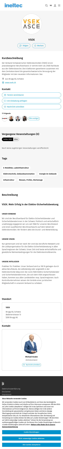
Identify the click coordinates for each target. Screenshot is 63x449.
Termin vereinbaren (14, 95)
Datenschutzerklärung (11, 389)
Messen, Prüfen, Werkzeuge (31, 180)
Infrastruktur (8, 180)
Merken (39, 45)
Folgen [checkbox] (23, 45)
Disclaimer (6, 392)
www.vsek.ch (9, 82)
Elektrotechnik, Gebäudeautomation (19, 174)
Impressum (6, 394)
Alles (16, 139)
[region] (31, 422)
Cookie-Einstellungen (31, 432)
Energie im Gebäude (47, 174)
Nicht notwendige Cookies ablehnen (31, 438)
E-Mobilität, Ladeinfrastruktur (16, 168)
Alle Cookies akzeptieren (31, 445)
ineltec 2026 (7, 139)
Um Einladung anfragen (15, 101)
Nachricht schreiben (14, 107)
